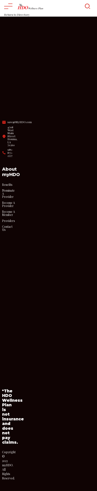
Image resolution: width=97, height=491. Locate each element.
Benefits (7, 185)
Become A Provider (8, 204)
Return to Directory (17, 14)
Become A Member (8, 213)
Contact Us (7, 228)
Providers (8, 221)
